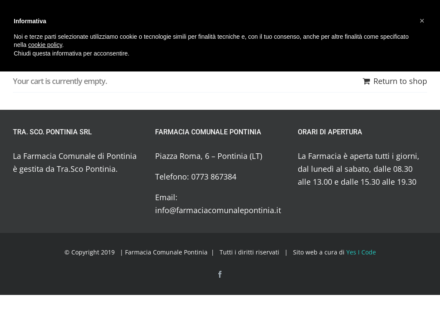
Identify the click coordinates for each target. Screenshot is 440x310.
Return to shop (400, 81)
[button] (422, 21)
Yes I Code (361, 252)
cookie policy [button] (45, 44)
